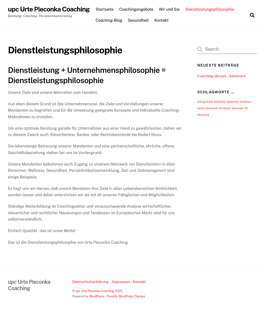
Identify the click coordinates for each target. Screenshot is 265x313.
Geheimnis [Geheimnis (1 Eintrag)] (232, 101)
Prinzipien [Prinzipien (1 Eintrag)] (225, 108)
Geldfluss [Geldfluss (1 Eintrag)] (245, 101)
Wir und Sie (169, 9)
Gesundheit (138, 20)
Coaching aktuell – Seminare (221, 76)
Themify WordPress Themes (126, 296)
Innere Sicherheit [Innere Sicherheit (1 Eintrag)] (207, 108)
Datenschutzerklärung (90, 282)
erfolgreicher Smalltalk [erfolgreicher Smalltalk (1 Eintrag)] (211, 101)
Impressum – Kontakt (129, 282)
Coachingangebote (136, 9)
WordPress (96, 296)
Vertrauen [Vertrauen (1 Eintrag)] (238, 108)
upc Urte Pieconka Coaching (94, 291)
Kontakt (161, 20)
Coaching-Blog (109, 20)
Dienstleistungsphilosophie (209, 9)
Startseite (105, 9)
